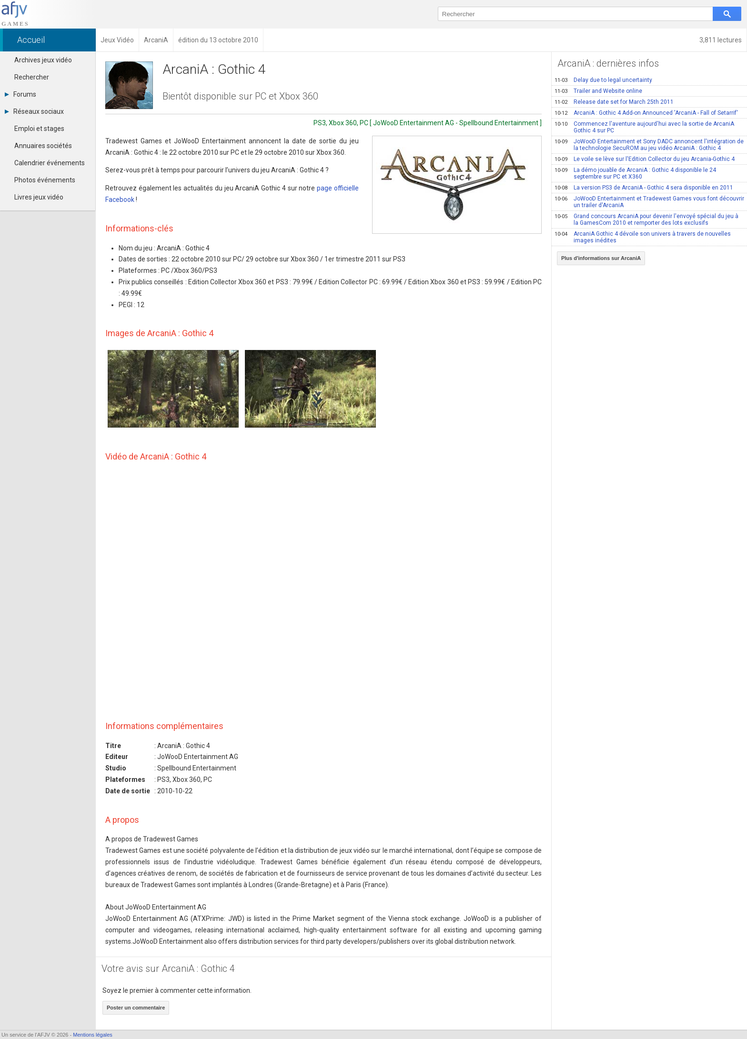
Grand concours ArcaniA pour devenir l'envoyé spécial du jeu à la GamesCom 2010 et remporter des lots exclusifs (646, 219)
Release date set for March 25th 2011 (614, 102)
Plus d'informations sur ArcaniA (601, 258)
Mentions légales (92, 1035)
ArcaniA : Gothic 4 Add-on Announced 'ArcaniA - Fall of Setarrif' (646, 113)
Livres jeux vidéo (38, 197)
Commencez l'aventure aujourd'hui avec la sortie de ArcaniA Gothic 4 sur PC (644, 127)
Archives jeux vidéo (43, 60)
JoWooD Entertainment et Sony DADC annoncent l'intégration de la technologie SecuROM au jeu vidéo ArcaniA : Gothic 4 (649, 144)
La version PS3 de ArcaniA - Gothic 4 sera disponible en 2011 (644, 187)
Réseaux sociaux (34, 111)
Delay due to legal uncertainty (603, 80)
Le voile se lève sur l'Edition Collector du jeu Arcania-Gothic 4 (645, 159)
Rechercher (31, 77)
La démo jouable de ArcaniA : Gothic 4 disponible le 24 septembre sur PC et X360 (635, 173)
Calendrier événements (49, 163)
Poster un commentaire (136, 1007)
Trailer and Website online (598, 91)
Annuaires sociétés (43, 146)
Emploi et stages (39, 128)
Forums (20, 94)
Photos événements (44, 180)
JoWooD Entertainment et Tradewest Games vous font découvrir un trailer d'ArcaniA (649, 202)
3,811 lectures (720, 40)
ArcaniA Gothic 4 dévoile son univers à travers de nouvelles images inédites (643, 237)
